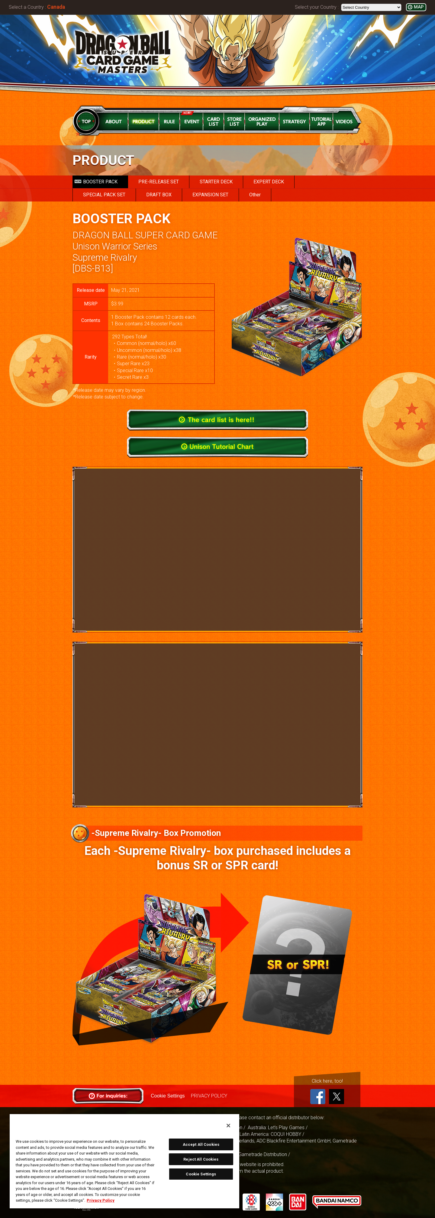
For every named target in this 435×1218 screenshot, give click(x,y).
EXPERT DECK (268, 182)
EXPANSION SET (210, 195)
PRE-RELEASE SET (158, 182)
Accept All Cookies (201, 1144)
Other (255, 195)
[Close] (228, 1125)
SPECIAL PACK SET (104, 195)
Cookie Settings (168, 1095)
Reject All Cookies (200, 1159)
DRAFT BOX (159, 195)
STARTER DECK (216, 182)
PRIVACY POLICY (209, 1096)
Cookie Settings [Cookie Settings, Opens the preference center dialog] (201, 1174)
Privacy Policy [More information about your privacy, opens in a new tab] (100, 1200)
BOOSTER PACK (96, 182)
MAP (419, 7)
